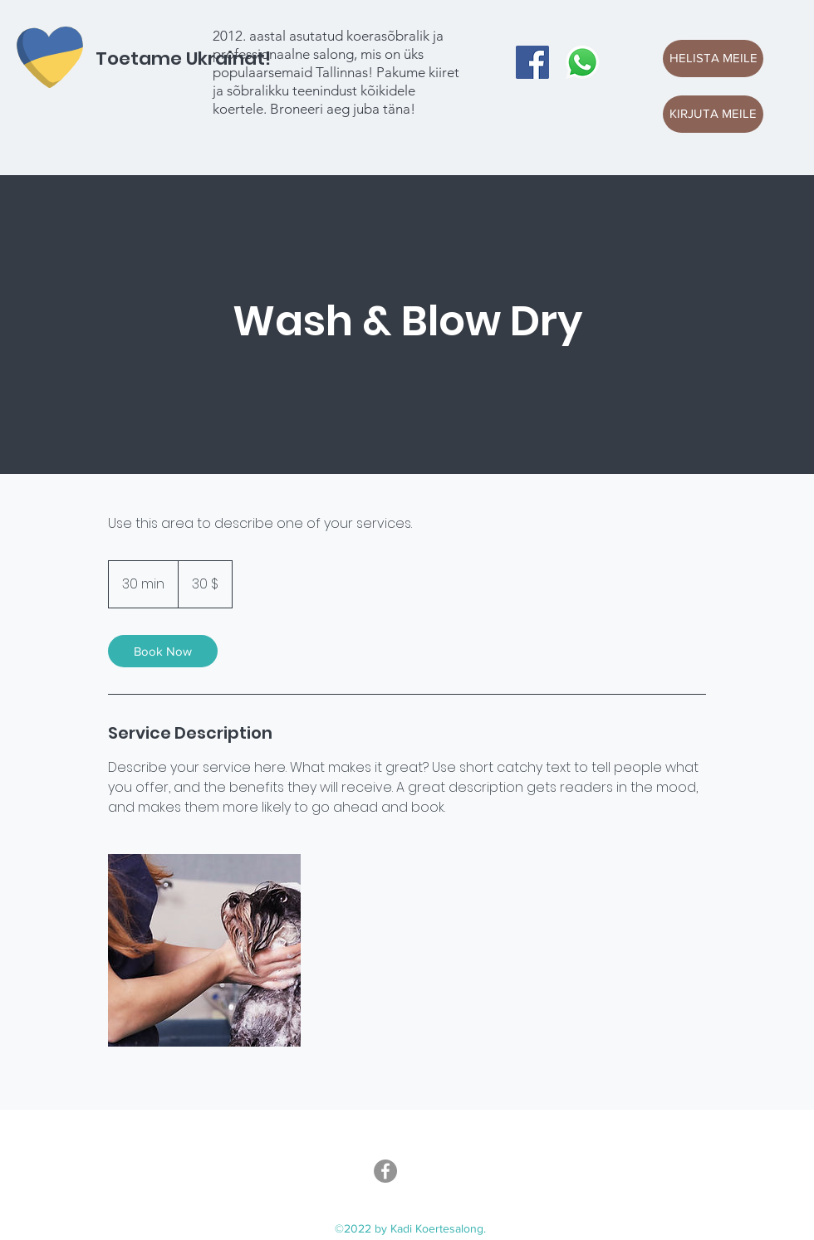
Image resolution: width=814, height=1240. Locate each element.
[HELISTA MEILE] (713, 58)
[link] (163, 651)
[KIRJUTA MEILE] (713, 114)
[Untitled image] (204, 950)
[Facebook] (532, 62)
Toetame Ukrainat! (183, 58)
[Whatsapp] (582, 62)
